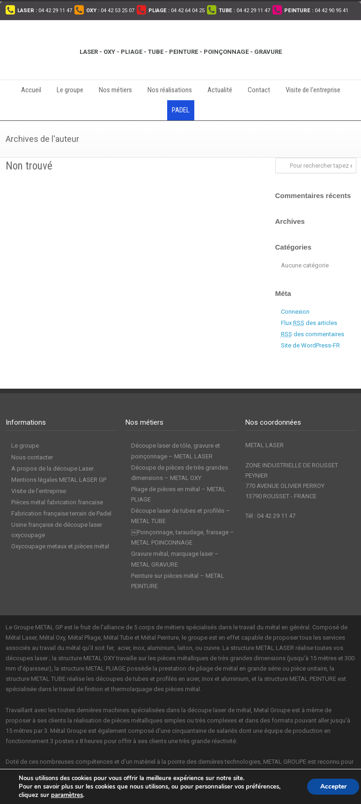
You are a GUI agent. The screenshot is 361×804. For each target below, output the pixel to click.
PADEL (181, 110)
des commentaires (312, 334)
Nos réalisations (169, 90)
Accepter (331, 786)
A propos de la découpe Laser (52, 468)
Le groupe (70, 90)
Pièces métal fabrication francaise (57, 502)
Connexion (295, 311)
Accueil (31, 90)
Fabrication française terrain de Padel (61, 513)
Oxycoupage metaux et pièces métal (60, 546)
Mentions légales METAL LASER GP (58, 479)
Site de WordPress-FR (310, 345)
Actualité (219, 90)
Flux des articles (309, 322)
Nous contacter (32, 457)
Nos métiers (115, 90)
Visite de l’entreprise (313, 90)
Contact (259, 90)
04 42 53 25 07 (110, 10)
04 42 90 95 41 (316, 10)
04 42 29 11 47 (44, 10)
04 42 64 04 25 (176, 10)
